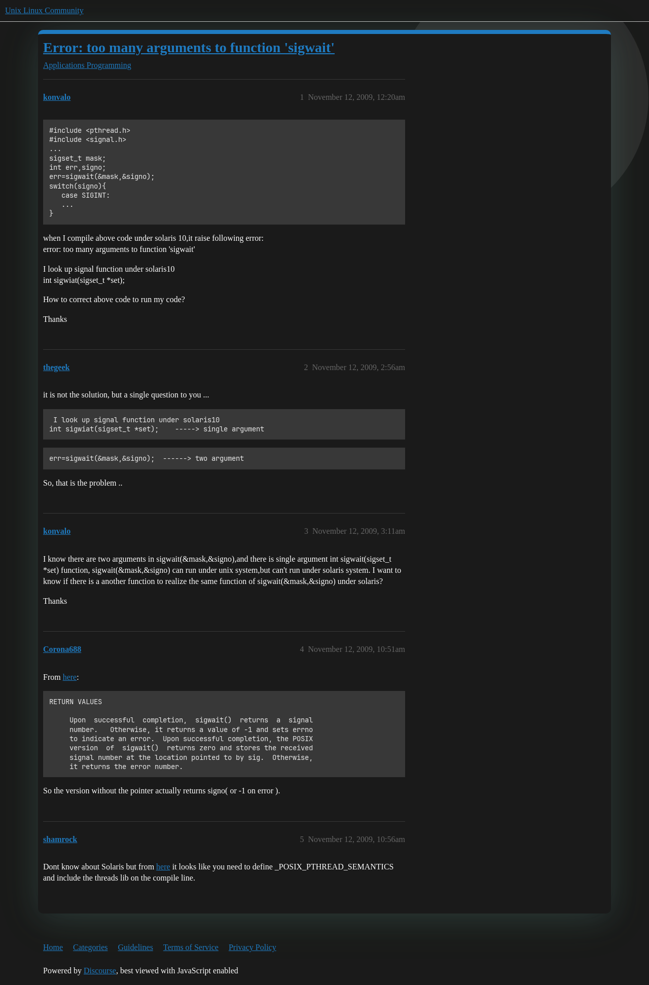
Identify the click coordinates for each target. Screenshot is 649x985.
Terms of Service (191, 947)
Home (53, 947)
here (70, 677)
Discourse (100, 970)
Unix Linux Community (44, 10)
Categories (90, 947)
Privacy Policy (252, 947)
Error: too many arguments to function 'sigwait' (189, 47)
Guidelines (135, 947)
